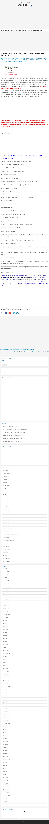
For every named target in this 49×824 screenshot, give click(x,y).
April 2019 (5, 702)
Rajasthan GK (6, 531)
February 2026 (6, 571)
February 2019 (6, 708)
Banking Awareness (7, 473)
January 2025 (5, 584)
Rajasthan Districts (7, 525)
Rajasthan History (6, 537)
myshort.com (24, 822)
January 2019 (5, 711)
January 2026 (5, 575)
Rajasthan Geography (7, 528)
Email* (8, 361)
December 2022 (6, 632)
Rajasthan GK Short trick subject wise (11, 534)
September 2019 (6, 686)
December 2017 (6, 750)
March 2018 (5, 741)
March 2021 (5, 659)
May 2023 (5, 626)
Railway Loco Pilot (5, 60)
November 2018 (6, 717)
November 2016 (6, 789)
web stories (5, 555)
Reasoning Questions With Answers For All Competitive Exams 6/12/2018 (31, 352)
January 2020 (5, 674)
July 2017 (5, 765)
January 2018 (5, 747)
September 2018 (6, 723)
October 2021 (6, 650)
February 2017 (6, 780)
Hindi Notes (5, 494)
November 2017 (6, 753)
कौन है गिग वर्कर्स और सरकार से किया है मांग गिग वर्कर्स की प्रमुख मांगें (15, 429)
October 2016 (6, 792)
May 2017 (5, 771)
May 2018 (5, 735)
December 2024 (6, 587)
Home (2, 30)
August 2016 (5, 799)
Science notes (11, 58)
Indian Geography (6, 503)
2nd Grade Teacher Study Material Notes (27, 58)
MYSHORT (23, 5)
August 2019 (5, 690)
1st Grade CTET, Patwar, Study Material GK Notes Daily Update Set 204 (17, 349)
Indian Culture (6, 497)
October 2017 (6, 756)
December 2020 (6, 662)
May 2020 (5, 665)
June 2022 (5, 641)
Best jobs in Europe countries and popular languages (14, 438)
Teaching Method (6, 549)
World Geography (6, 561)
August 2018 (5, 726)
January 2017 (5, 783)
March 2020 (5, 668)
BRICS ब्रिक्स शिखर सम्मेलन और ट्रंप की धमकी (11, 441)
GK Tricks (5, 491)
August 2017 (5, 762)
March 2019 (5, 705)
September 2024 (6, 596)
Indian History (6, 510)
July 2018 (5, 729)
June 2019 (5, 696)
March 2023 (5, 629)
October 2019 (6, 683)
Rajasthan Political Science (8, 540)
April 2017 (5, 774)
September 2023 (6, 614)
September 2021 (6, 653)
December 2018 (6, 714)
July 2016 (5, 802)
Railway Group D (42, 58)
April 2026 (5, 568)
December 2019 (6, 677)
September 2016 (6, 795)
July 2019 (5, 693)
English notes (6, 488)
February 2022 (6, 644)
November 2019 (6, 680)
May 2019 (5, 699)
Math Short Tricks (6, 519)
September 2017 (6, 759)
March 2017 (5, 777)
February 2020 (6, 671)
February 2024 (6, 599)
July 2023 (5, 620)
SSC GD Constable (40, 60)
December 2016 (6, 786)
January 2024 (5, 602)
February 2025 (6, 581)
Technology (5, 552)
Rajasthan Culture (6, 522)
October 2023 (6, 611)
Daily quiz (7, 30)
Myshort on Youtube (24, 2)
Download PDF (6, 485)
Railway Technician (15, 60)
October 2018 (6, 720)
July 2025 (5, 578)
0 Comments (24, 61)
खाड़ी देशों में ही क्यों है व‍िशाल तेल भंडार (10, 426)
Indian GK (5, 506)
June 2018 (5, 732)
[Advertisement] (27, 18)
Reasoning (5, 543)
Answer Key (5, 470)
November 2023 (6, 608)
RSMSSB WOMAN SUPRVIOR (28, 60)
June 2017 (5, 768)
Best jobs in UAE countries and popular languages (13, 435)
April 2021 (5, 656)
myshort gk (15, 61)
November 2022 (6, 635)
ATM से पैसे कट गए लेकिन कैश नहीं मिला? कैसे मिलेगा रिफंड (14, 432)
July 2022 (5, 638)
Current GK (5, 479)
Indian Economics (6, 500)
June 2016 (5, 805)
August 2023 (5, 617)
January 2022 (5, 647)
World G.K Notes (6, 558)
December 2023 (6, 605)
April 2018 (5, 738)
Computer (5, 476)
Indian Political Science (8, 513)
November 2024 (6, 590)
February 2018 (6, 744)
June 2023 (5, 623)
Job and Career (6, 516)
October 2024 (6, 593)
